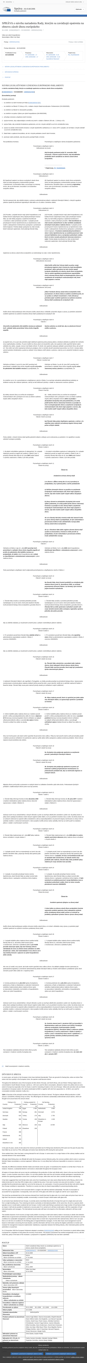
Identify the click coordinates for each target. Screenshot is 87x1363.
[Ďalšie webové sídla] (75, 2)
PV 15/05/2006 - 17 (31, 55)
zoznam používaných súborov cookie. (53, 1360)
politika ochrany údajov (77, 1358)
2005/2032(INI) (49, 1230)
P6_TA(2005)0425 (59, 168)
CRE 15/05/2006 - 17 (31, 57)
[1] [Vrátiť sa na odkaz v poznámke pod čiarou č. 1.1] (2, 1066)
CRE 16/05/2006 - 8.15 (53, 57)
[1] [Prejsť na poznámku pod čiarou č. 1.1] (40, 102)
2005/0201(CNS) (14, 42)
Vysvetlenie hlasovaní (52, 59)
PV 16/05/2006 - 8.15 (52, 55)
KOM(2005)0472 (7, 92)
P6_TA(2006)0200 (73, 55)
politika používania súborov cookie (32, 1360)
